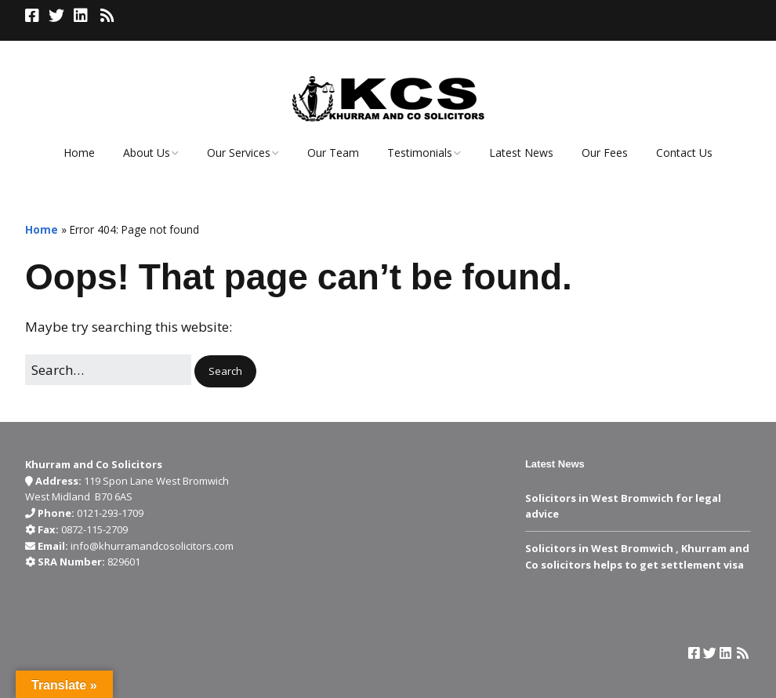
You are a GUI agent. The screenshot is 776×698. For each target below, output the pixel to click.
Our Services (238, 152)
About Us (146, 152)
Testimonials (419, 152)
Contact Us (684, 152)
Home (79, 152)
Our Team (333, 152)
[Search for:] (108, 369)
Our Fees (605, 152)
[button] (225, 371)
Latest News (521, 152)
